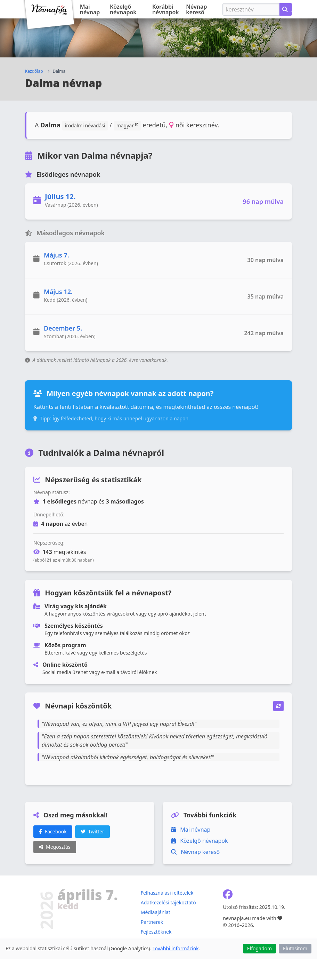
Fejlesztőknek (156, 931)
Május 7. (56, 255)
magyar (127, 125)
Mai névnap (90, 9)
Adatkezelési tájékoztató (168, 902)
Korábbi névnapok (165, 9)
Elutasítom (295, 948)
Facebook (53, 831)
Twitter (92, 831)
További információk (176, 948)
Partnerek (152, 922)
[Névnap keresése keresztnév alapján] (285, 9)
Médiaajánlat (155, 912)
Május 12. (58, 291)
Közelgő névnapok (123, 9)
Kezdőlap (34, 71)
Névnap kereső (196, 9)
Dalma (59, 71)
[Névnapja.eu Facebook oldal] (228, 896)
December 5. (63, 328)
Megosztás (55, 846)
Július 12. (60, 196)
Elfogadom (259, 948)
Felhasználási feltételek (167, 892)
